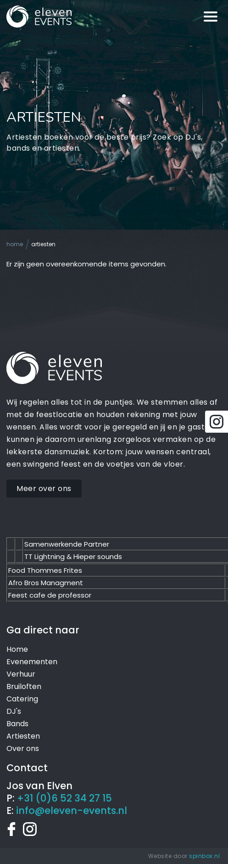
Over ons (22, 748)
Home (14, 244)
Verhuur (20, 674)
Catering (22, 699)
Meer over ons (44, 488)
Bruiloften (23, 686)
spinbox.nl (204, 856)
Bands (17, 723)
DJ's (13, 711)
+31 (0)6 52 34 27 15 (64, 798)
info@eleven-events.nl (71, 810)
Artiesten (43, 244)
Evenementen (31, 661)
